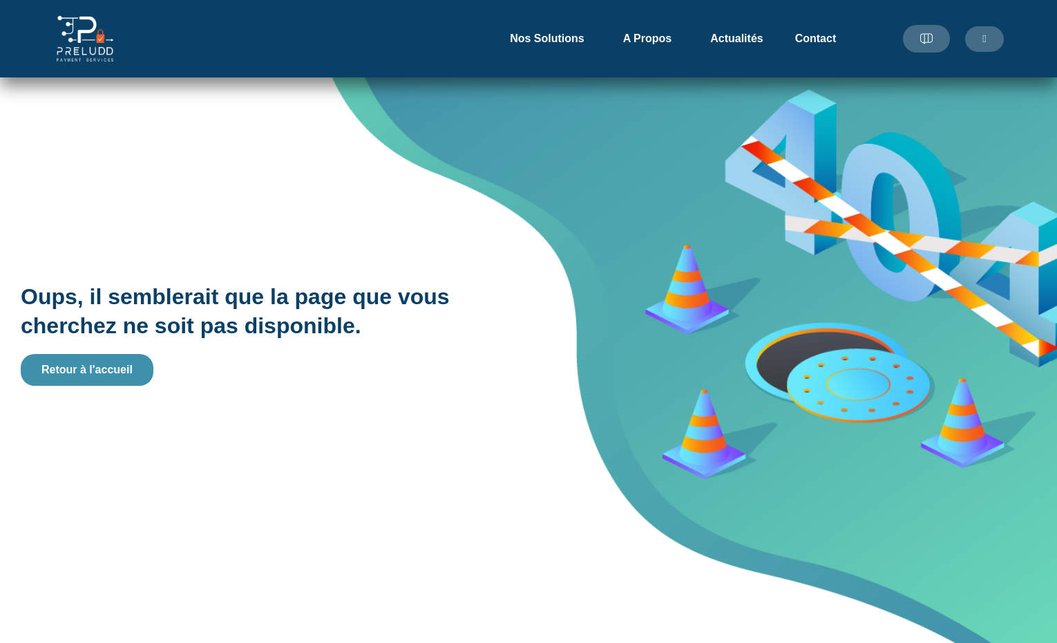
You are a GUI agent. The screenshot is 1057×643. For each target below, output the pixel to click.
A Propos (651, 39)
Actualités (736, 38)
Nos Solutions (550, 39)
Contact (816, 38)
